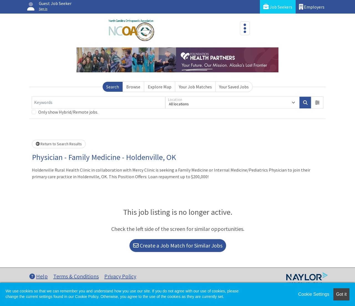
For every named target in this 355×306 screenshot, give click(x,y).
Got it (341, 294)
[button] (317, 102)
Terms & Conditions (76, 276)
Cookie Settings (313, 294)
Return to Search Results (59, 143)
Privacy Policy (120, 276)
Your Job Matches (195, 87)
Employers (311, 6)
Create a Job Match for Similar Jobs (177, 245)
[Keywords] (98, 102)
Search (112, 87)
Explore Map (159, 87)
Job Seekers (277, 6)
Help (38, 276)
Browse (133, 87)
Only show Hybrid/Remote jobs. (68, 112)
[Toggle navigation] (245, 28)
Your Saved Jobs (234, 87)
